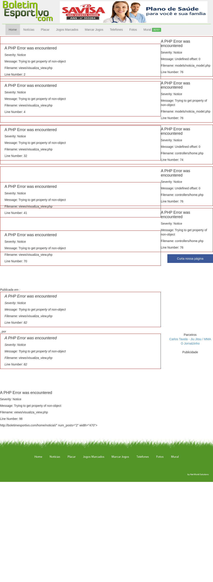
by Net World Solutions (198, 474)
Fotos (133, 29)
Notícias (28, 29)
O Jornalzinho (190, 343)
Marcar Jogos (94, 29)
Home (13, 29)
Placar (45, 29)
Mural (152, 30)
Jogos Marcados (67, 29)
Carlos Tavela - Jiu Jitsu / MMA (190, 339)
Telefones (116, 29)
